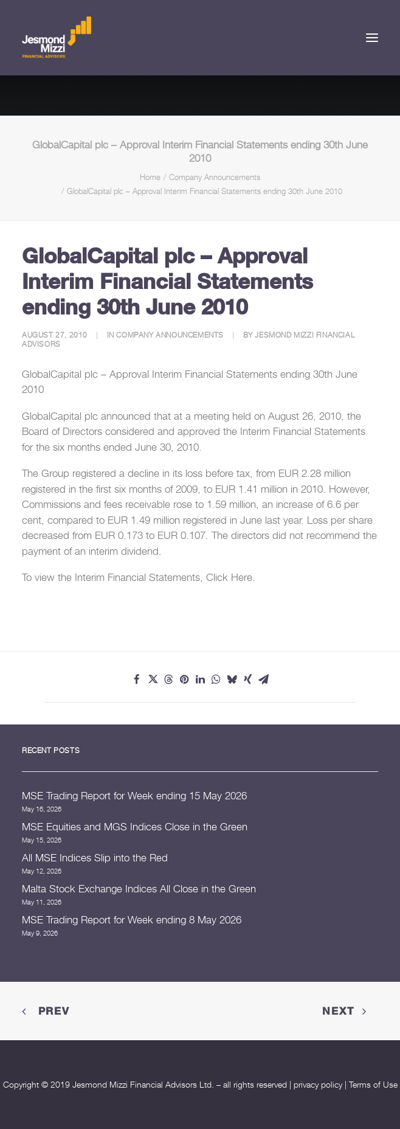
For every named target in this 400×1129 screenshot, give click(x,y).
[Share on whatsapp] (216, 679)
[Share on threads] (168, 679)
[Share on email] (263, 679)
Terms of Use (373, 1084)
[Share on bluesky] (231, 679)
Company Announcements (214, 177)
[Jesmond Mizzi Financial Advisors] (56, 37)
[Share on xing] (247, 679)
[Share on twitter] (152, 679)
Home (150, 177)
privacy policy (318, 1084)
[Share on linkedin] (200, 679)
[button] (372, 37)
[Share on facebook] (136, 679)
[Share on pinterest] (184, 679)
